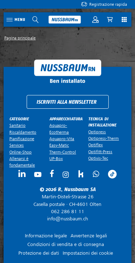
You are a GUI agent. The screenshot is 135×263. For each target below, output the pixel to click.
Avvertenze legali (89, 236)
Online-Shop (20, 152)
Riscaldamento (22, 132)
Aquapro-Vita (61, 138)
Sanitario (17, 125)
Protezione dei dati (38, 253)
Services (16, 145)
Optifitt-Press (100, 151)
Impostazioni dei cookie (88, 253)
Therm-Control (62, 152)
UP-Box (56, 158)
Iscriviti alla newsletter (66, 102)
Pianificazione (21, 138)
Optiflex (95, 144)
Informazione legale (46, 236)
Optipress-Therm (103, 138)
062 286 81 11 (67, 211)
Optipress (97, 131)
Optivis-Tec (98, 158)
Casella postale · (67, 200)
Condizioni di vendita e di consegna (65, 244)
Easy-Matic (59, 145)
